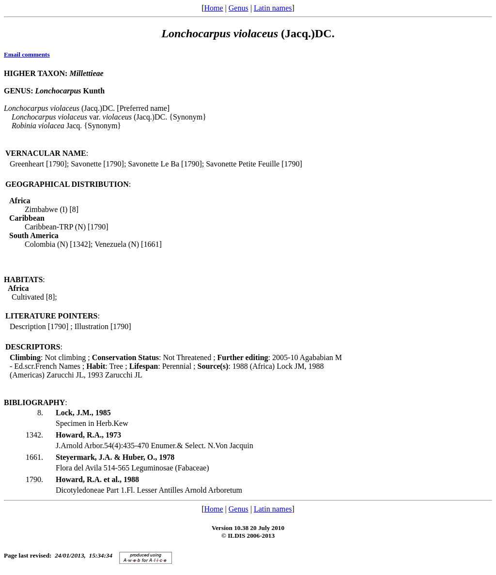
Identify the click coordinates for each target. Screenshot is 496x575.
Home (213, 8)
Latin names (273, 8)
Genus (238, 8)
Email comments (27, 54)
